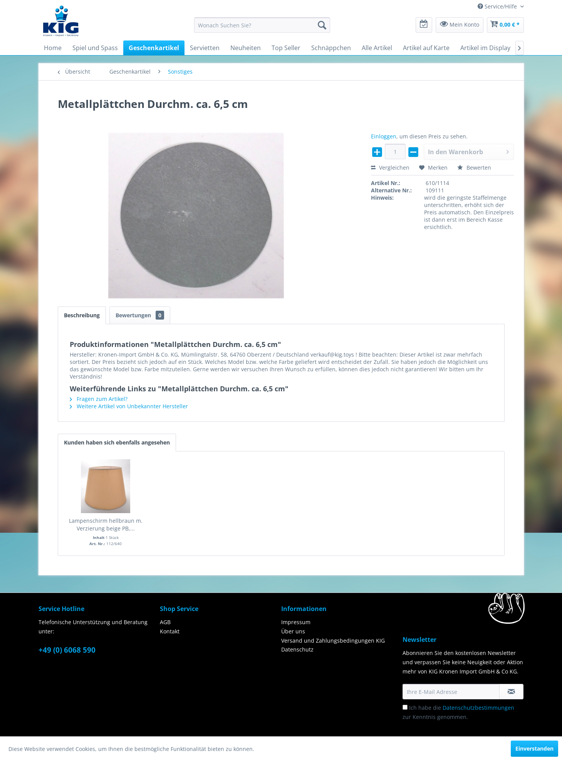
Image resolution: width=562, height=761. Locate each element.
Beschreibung (82, 315)
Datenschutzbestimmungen (478, 707)
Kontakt (170, 631)
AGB (165, 622)
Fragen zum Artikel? (98, 398)
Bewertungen (140, 315)
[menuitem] (262, 25)
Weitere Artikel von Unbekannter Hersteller (129, 406)
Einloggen (383, 136)
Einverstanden (534, 748)
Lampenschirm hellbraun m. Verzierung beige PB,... (106, 524)
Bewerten (474, 167)
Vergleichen (390, 167)
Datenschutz (297, 649)
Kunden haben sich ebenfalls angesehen (117, 442)
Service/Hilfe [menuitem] (498, 6)
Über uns (293, 631)
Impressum (295, 622)
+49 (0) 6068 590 (67, 650)
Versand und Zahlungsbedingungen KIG (333, 640)
